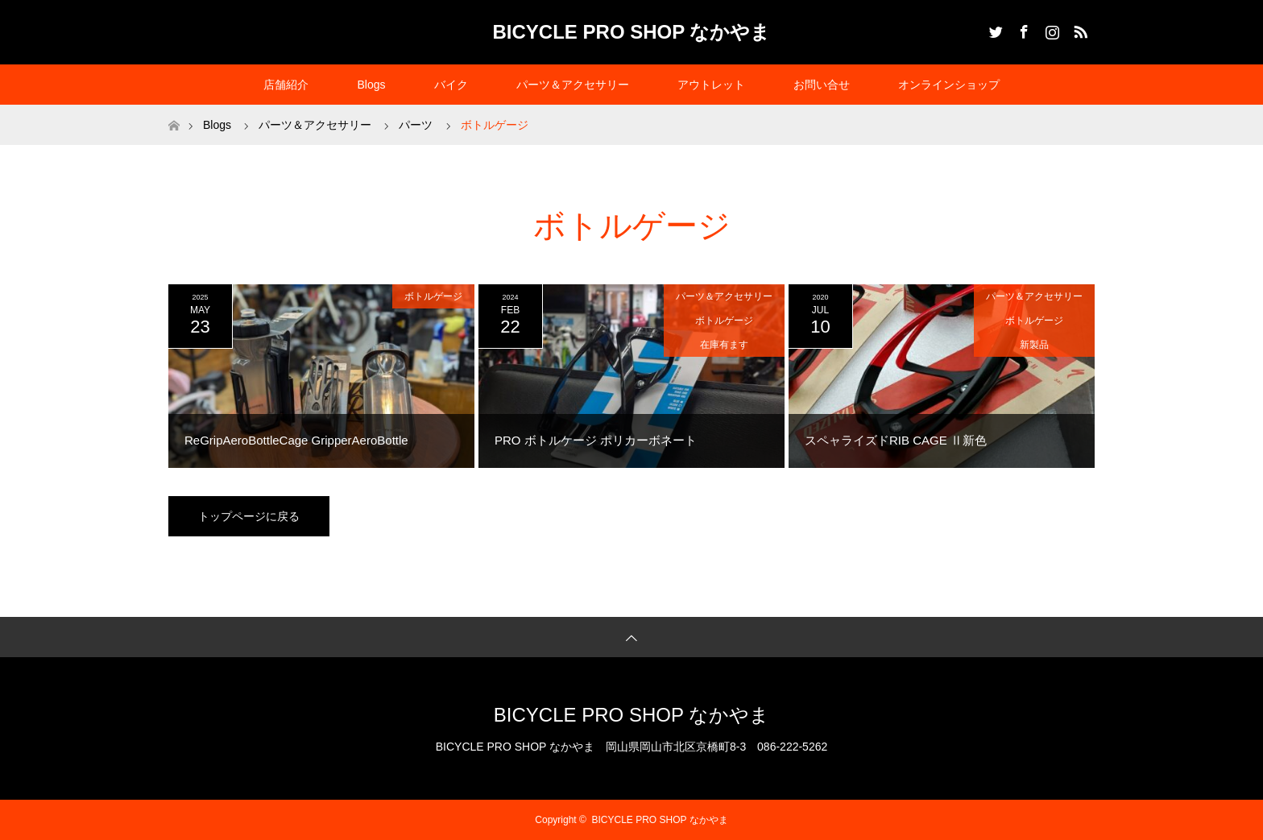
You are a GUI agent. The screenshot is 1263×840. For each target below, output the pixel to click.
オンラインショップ (949, 84)
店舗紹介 (286, 84)
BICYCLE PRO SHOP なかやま (632, 32)
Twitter (994, 29)
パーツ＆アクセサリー (572, 84)
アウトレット (711, 84)
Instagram (1050, 29)
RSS (1078, 29)
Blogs (371, 84)
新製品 (1034, 344)
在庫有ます (724, 344)
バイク (451, 84)
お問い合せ (821, 84)
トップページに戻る (249, 516)
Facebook (1022, 29)
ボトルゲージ (433, 296)
